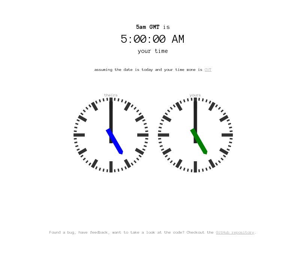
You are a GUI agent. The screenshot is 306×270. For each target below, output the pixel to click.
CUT (208, 70)
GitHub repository (235, 232)
